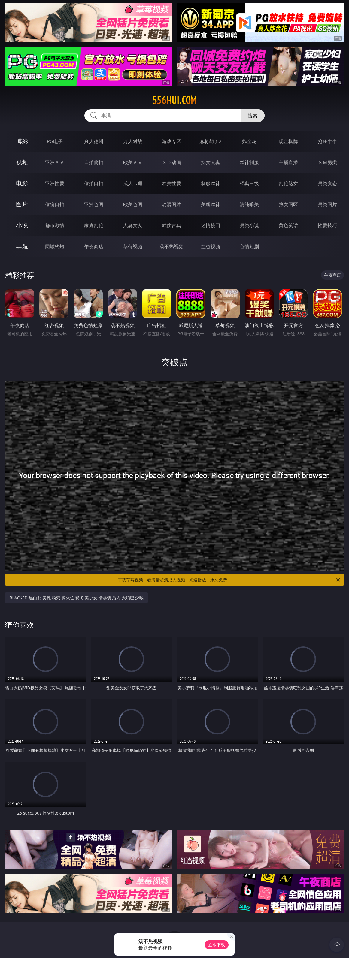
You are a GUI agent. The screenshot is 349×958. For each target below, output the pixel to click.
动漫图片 (171, 204)
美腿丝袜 (210, 204)
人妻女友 (132, 225)
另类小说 (249, 225)
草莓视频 (132, 246)
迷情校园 (210, 225)
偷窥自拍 (54, 204)
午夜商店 (93, 246)
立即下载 (216, 944)
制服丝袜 (210, 183)
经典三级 (249, 183)
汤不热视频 (171, 246)
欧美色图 (132, 204)
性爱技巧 (327, 225)
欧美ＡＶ (132, 162)
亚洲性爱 (54, 183)
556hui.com (174, 100)
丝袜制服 (249, 162)
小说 (22, 225)
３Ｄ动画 (171, 162)
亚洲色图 (93, 204)
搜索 (252, 115)
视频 (22, 162)
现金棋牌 (288, 141)
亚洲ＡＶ (54, 162)
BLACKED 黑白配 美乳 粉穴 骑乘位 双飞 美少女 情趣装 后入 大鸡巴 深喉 (76, 598)
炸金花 (249, 141)
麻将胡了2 (210, 141)
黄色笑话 (288, 225)
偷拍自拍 (93, 183)
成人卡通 (132, 183)
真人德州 (93, 141)
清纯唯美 (249, 204)
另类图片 (327, 204)
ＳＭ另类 (327, 162)
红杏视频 (210, 246)
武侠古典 (171, 225)
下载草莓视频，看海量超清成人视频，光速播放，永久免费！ (229, 579)
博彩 (22, 141)
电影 (22, 183)
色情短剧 (249, 246)
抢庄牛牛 (327, 141)
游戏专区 (171, 141)
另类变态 (327, 183)
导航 (22, 246)
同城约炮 (54, 246)
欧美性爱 (171, 183)
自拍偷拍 (93, 162)
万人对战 (132, 141)
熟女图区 (288, 204)
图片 (22, 204)
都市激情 (54, 225)
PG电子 (55, 141)
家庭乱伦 (93, 225)
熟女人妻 (210, 162)
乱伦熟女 (288, 183)
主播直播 (288, 162)
